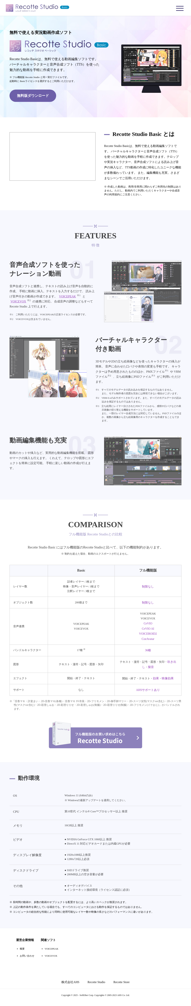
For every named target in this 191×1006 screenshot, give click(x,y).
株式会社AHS (70, 986)
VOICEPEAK (67, 297)
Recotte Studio (96, 986)
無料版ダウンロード (33, 95)
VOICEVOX (18, 302)
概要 (22, 953)
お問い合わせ (27, 960)
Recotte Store (121, 986)
